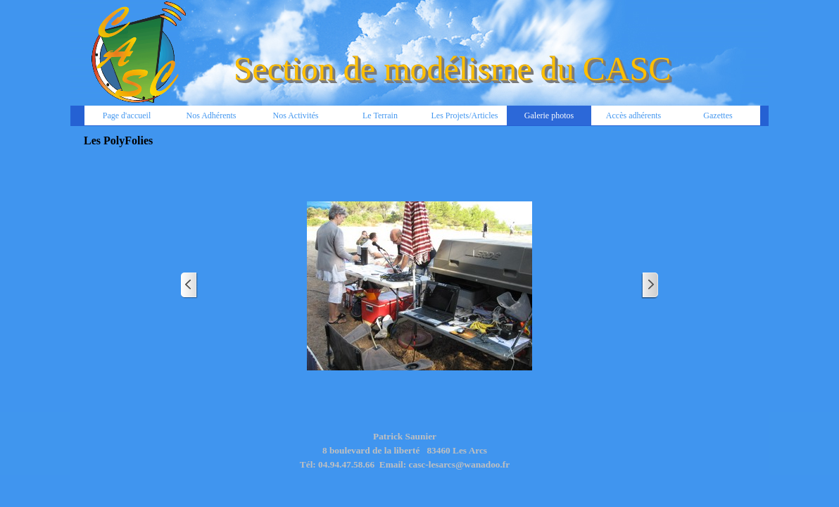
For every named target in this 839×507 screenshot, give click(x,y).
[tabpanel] (404, 458)
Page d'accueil (127, 115)
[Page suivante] (649, 286)
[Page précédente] (189, 286)
